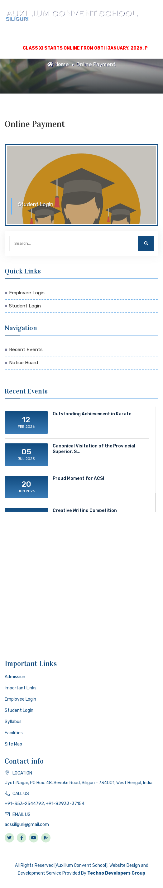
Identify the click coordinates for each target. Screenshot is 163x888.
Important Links (20, 688)
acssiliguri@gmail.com (27, 824)
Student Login (25, 306)
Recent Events (26, 349)
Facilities (14, 733)
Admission (15, 676)
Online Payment (96, 64)
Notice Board (23, 362)
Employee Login (27, 293)
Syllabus (13, 721)
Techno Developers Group (116, 873)
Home (58, 64)
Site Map (13, 744)
